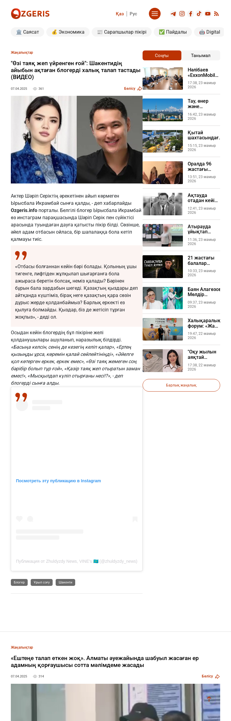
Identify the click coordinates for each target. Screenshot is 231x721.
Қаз (120, 14)
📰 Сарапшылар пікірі (121, 32)
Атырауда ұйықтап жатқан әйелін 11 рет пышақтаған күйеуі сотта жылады (203, 229)
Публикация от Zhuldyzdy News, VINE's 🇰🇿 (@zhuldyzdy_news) (76, 561)
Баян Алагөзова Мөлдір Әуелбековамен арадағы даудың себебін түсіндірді (206, 292)
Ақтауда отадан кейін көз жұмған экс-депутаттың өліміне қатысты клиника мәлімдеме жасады (202, 198)
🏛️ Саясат (27, 32)
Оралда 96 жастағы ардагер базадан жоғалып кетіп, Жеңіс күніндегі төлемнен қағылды (202, 166)
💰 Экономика (68, 32)
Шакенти (65, 582)
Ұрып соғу (42, 582)
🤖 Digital (209, 32)
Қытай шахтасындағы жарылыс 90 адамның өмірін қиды (205, 135)
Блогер (19, 582)
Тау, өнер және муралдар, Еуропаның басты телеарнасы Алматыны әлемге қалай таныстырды (203, 103)
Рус (133, 14)
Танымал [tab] (201, 55)
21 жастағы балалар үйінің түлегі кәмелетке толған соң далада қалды (202, 260)
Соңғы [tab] (162, 55)
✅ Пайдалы (173, 32)
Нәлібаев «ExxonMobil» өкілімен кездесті (202, 72)
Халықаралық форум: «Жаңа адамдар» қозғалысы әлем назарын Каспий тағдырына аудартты (204, 323)
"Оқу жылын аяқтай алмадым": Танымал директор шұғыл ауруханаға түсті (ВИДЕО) (203, 354)
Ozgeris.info (24, 210)
